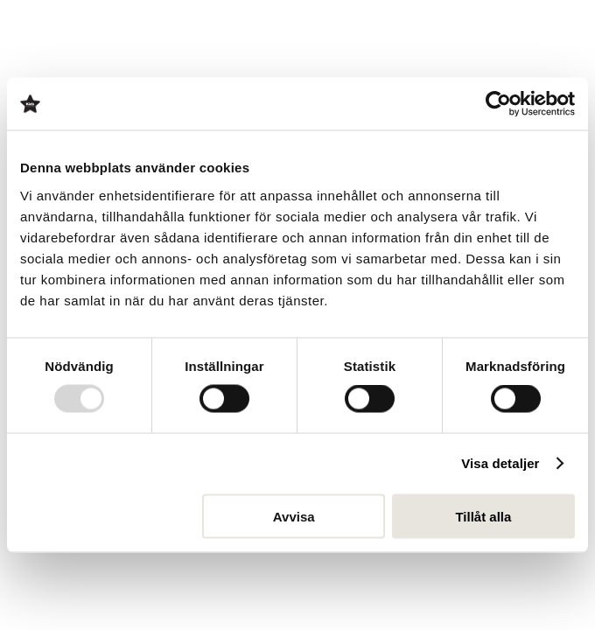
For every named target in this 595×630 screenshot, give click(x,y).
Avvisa (294, 515)
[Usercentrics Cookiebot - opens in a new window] (498, 104)
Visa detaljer (500, 463)
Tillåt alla (483, 515)
